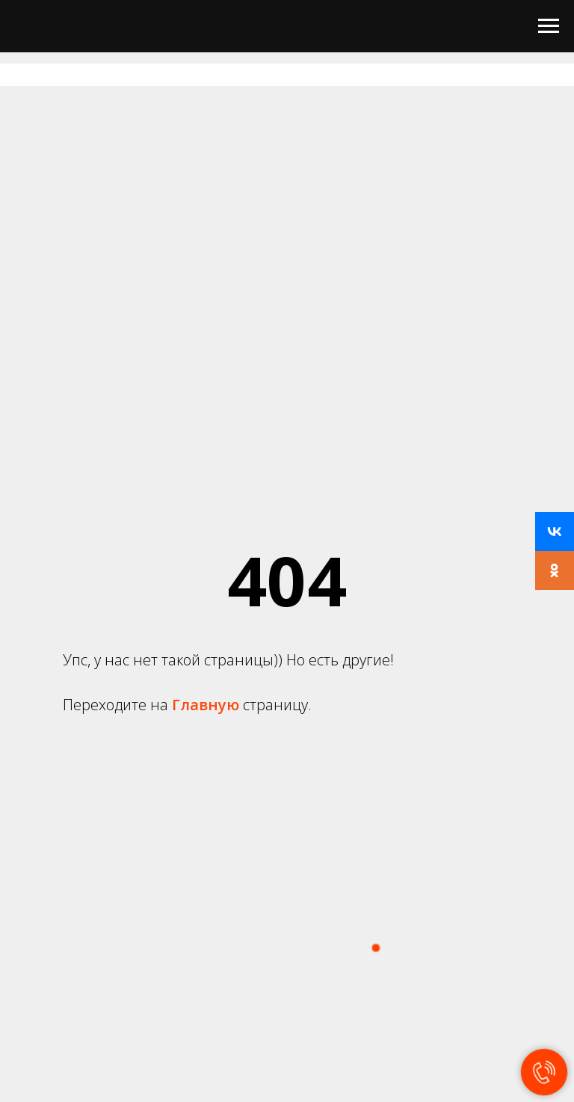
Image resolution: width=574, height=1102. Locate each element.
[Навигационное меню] (548, 26)
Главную (207, 705)
